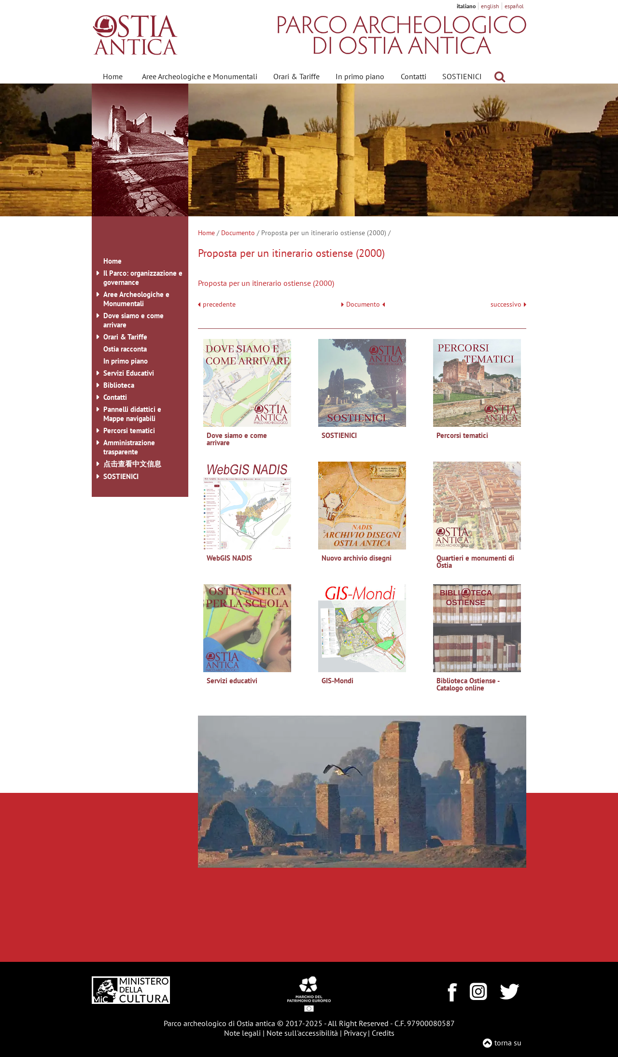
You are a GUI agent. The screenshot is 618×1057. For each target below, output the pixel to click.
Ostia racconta (125, 348)
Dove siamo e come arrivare (133, 320)
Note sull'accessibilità (302, 1033)
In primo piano (360, 76)
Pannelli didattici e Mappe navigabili (132, 414)
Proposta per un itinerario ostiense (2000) (266, 283)
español (514, 6)
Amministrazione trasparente (129, 447)
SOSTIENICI (462, 76)
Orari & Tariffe (296, 76)
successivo (508, 304)
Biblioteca (118, 385)
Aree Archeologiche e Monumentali (199, 76)
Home (113, 76)
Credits (383, 1033)
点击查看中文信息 (132, 463)
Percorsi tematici (129, 430)
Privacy (355, 1033)
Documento (238, 232)
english (490, 6)
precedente (219, 304)
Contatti (413, 76)
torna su (507, 1042)
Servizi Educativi (128, 373)
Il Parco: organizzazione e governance (143, 277)
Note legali (242, 1033)
